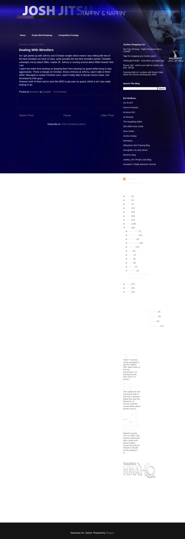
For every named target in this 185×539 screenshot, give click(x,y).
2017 (128, 200)
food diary (152, 311)
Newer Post (26, 115)
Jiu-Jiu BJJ (128, 103)
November (133, 235)
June (131, 255)
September (134, 243)
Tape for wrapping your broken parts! (139, 56)
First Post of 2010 (136, 278)
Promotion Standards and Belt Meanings (131, 386)
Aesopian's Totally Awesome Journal (139, 164)
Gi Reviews (128, 117)
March (132, 267)
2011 (128, 224)
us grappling (153, 326)
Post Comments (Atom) (74, 124)
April (131, 263)
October (132, 239)
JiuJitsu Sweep (130, 136)
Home (23, 35)
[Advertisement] (66, 101)
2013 (128, 216)
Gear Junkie (128, 131)
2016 (128, 204)
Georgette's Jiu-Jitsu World (135, 150)
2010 (128, 228)
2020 (128, 196)
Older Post (107, 115)
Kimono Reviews (130, 107)
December (133, 231)
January (132, 270)
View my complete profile (134, 183)
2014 (128, 212)
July (131, 251)
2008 (128, 288)
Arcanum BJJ (129, 112)
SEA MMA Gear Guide (133, 126)
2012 (128, 220)
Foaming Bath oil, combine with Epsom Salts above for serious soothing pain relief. (143, 73)
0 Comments (60, 92)
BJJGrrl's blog (129, 155)
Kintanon (130, 179)
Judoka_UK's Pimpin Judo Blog (137, 159)
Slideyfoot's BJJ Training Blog (136, 145)
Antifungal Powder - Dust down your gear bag (143, 61)
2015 (128, 208)
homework (153, 316)
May (131, 259)
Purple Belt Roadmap (42, 35)
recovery (152, 321)
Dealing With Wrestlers (138, 274)
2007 (128, 292)
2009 (128, 284)
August (132, 247)
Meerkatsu (128, 141)
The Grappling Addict (132, 121)
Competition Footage (69, 35)
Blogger (110, 533)
